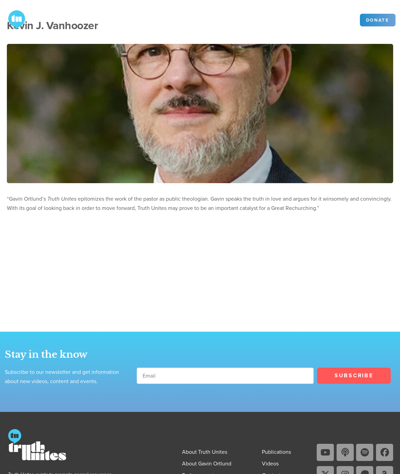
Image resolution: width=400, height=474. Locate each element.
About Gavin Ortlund (206, 463)
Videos (170, 19)
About (92, 19)
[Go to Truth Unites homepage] (16, 19)
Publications (132, 19)
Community (251, 19)
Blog (194, 19)
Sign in (343, 19)
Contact (218, 19)
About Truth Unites (204, 451)
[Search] (318, 20)
